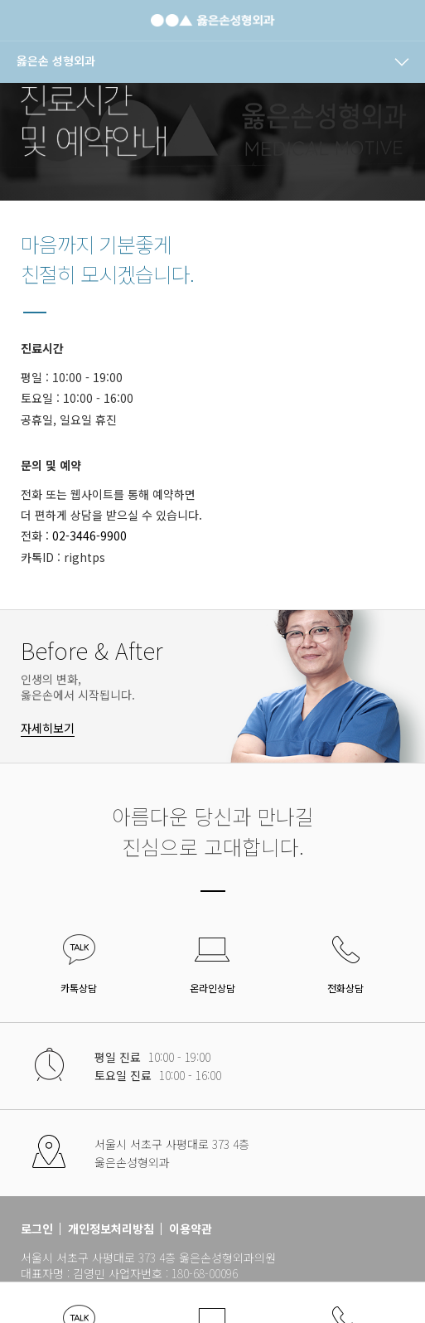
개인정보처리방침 (111, 1229)
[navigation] (212, 62)
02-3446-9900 (89, 535)
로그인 (37, 1229)
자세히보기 (48, 728)
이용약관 (190, 1229)
